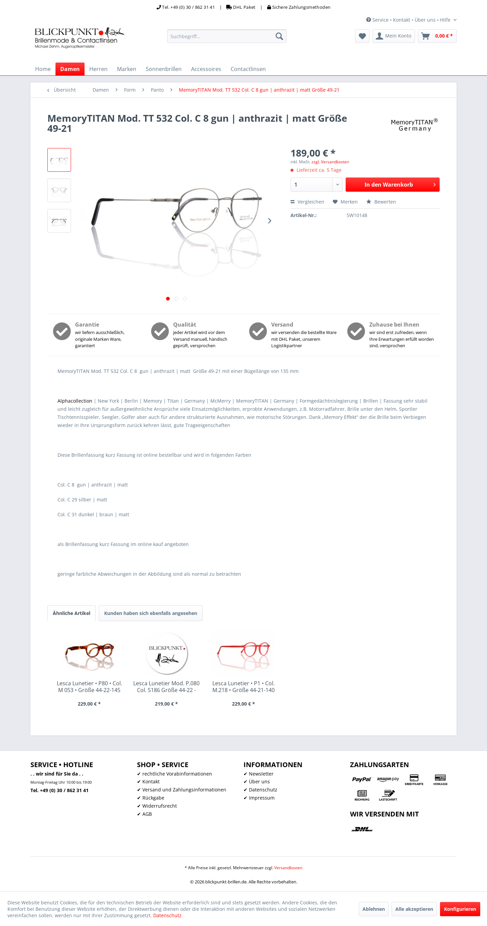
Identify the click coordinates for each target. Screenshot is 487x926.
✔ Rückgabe (150, 797)
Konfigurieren (460, 909)
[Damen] (70, 69)
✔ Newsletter (259, 773)
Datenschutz (167, 915)
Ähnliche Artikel (71, 613)
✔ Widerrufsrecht (157, 806)
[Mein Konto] (394, 36)
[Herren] (98, 69)
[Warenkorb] (437, 36)
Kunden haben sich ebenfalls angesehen (150, 613)
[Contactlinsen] (248, 69)
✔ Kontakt (148, 781)
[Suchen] (279, 36)
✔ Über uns (257, 781)
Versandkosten (288, 868)
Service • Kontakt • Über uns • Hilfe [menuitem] (409, 20)
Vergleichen (307, 201)
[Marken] (126, 69)
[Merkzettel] (362, 36)
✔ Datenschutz (260, 789)
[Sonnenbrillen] (163, 69)
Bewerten (381, 201)
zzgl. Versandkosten (330, 162)
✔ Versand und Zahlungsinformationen (181, 789)
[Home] (42, 69)
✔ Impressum (259, 797)
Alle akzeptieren (414, 909)
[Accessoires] (206, 69)
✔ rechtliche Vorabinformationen (174, 773)
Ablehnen (374, 909)
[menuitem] (226, 36)
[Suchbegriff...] (226, 36)
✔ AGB (144, 814)
